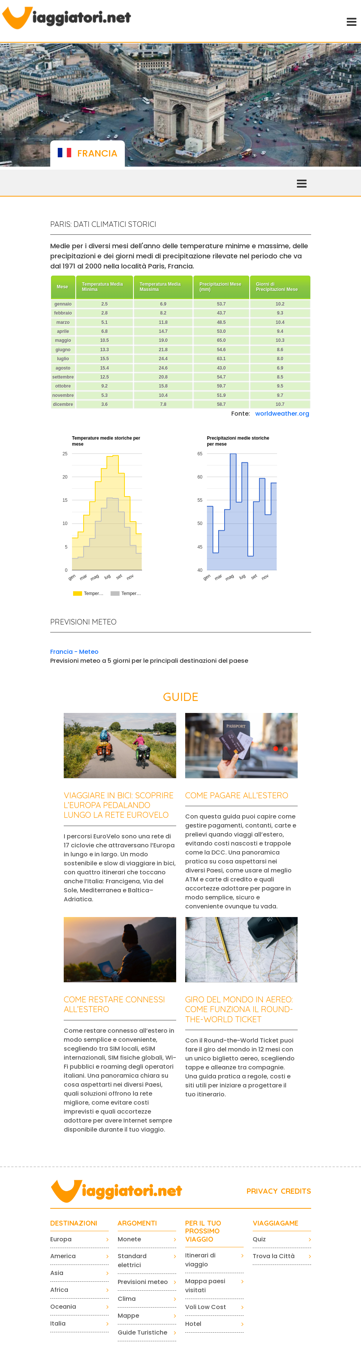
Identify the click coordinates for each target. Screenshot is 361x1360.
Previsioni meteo (143, 1282)
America (63, 1256)
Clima (127, 1298)
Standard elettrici (132, 1260)
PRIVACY (262, 1191)
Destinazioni (73, 1223)
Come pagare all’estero (236, 795)
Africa (59, 1289)
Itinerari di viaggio (200, 1260)
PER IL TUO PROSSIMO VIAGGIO (203, 1231)
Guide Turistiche (142, 1332)
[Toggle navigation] (351, 21)
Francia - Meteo (74, 651)
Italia (58, 1323)
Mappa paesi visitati (205, 1285)
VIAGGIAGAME (275, 1223)
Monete (129, 1239)
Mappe (128, 1315)
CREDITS (296, 1191)
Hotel (193, 1324)
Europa (61, 1239)
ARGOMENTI (137, 1223)
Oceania (63, 1306)
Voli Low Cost (205, 1307)
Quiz (259, 1239)
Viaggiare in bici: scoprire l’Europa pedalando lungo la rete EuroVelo (119, 805)
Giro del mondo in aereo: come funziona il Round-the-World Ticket (239, 1009)
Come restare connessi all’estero (114, 1004)
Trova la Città (274, 1256)
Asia (56, 1273)
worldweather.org (282, 413)
